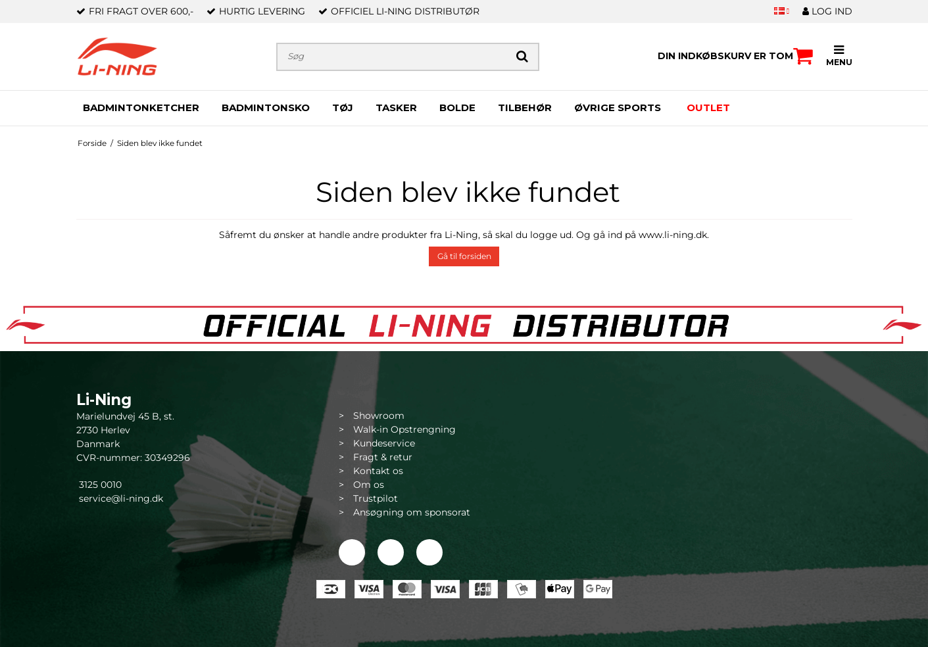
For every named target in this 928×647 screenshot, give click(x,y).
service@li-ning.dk (121, 498)
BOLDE (457, 107)
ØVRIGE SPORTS (617, 107)
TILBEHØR (525, 107)
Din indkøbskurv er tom (735, 56)
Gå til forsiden (464, 256)
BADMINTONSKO (266, 107)
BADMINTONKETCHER (141, 107)
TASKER (396, 107)
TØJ (342, 107)
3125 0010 (99, 485)
